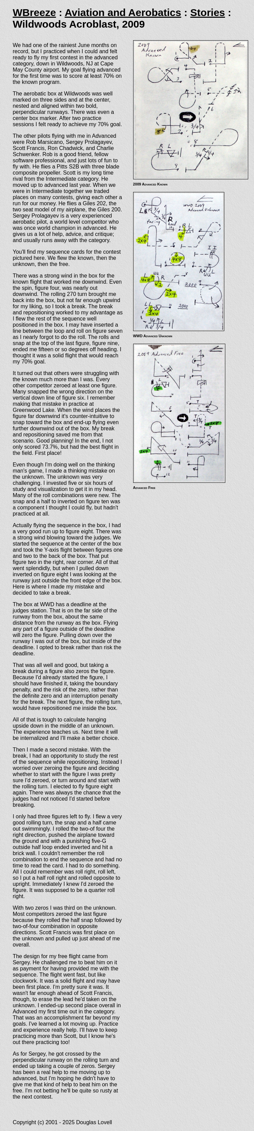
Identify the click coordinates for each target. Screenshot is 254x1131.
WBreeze (34, 12)
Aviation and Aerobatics (123, 12)
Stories (207, 12)
